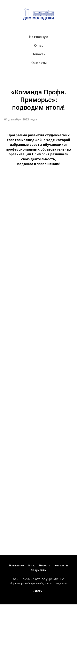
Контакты (39, 63)
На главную (38, 36)
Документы (38, 570)
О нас (38, 45)
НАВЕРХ (39, 591)
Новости (39, 54)
